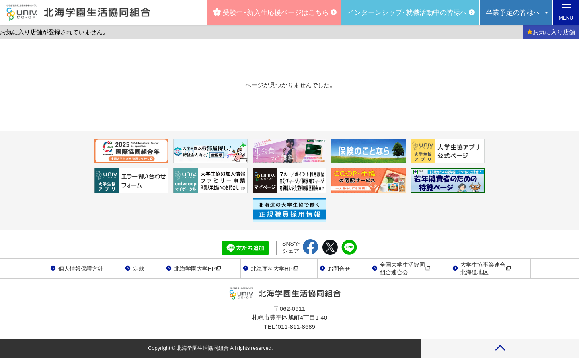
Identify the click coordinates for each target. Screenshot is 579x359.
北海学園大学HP (197, 268)
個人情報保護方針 (80, 268)
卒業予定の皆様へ (513, 12)
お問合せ (339, 268)
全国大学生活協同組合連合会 (405, 268)
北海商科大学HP (274, 268)
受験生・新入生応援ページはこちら (271, 12)
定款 (138, 268)
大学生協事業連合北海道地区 (485, 268)
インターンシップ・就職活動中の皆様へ (407, 12)
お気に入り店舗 (551, 31)
